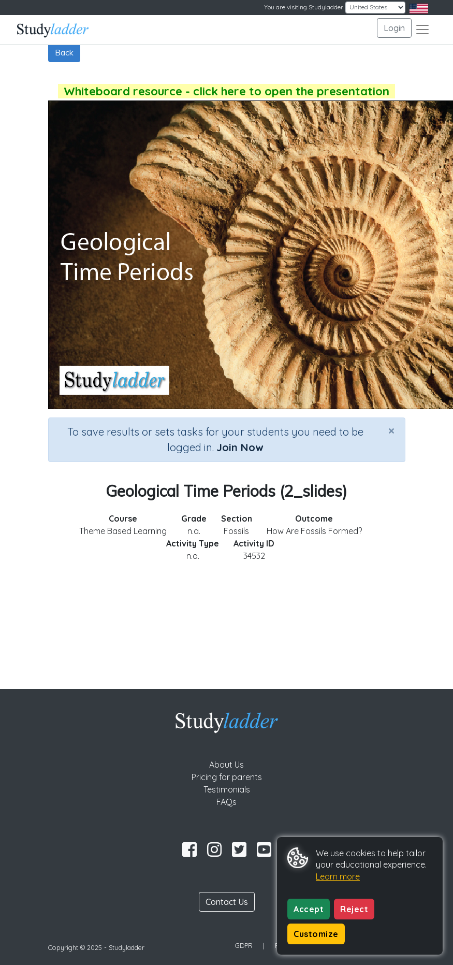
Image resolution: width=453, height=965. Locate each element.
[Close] (391, 430)
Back (64, 52)
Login (394, 28)
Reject (354, 909)
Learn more (338, 876)
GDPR (244, 945)
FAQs (226, 802)
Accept (309, 909)
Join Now (239, 447)
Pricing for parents (227, 777)
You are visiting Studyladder (303, 7)
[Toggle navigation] (422, 29)
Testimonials (226, 789)
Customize (316, 934)
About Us (226, 764)
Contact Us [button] (227, 902)
